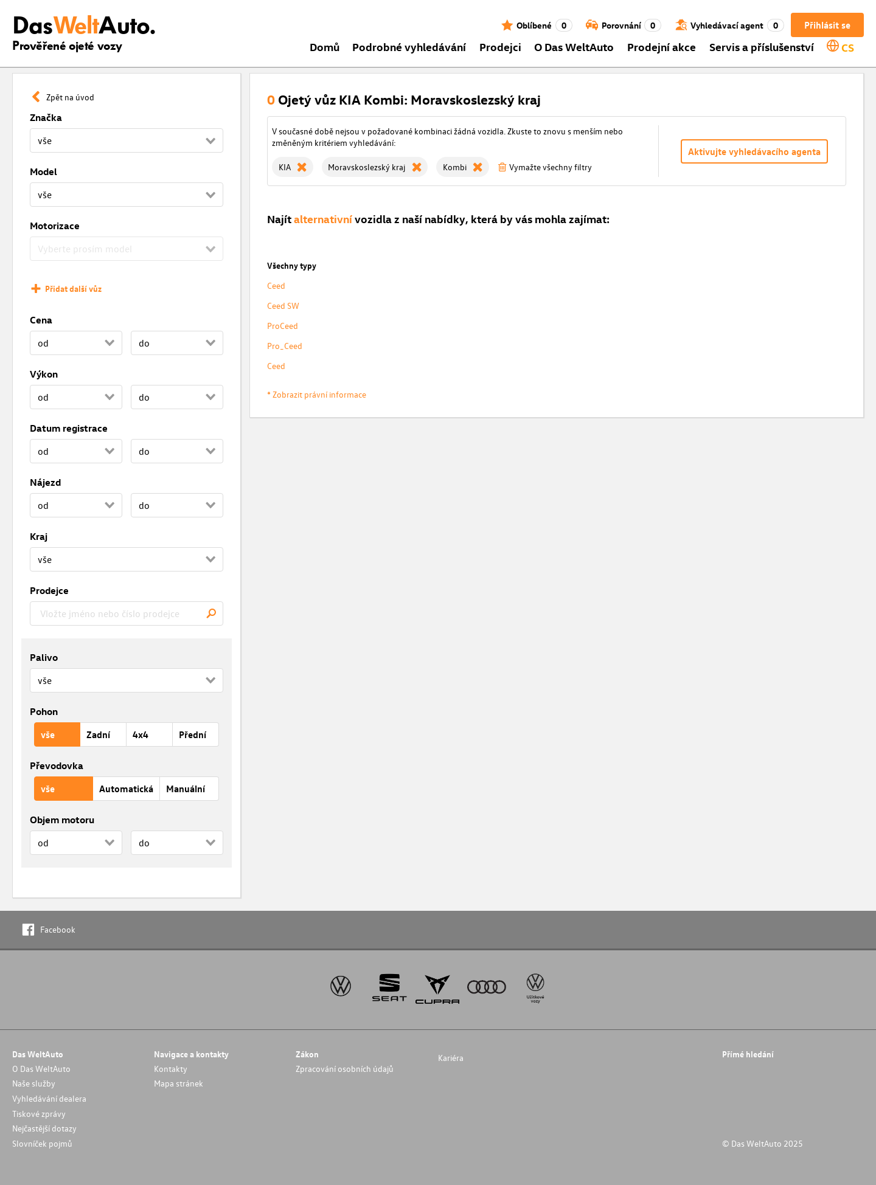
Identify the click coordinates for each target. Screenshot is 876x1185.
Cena (41, 320)
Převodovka (56, 765)
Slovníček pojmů (42, 1143)
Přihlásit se (827, 25)
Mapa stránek (178, 1083)
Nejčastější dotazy (44, 1128)
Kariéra (451, 1057)
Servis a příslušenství (761, 47)
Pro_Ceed (284, 345)
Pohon (44, 711)
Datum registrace (69, 428)
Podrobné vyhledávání (409, 47)
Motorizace (55, 225)
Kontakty (170, 1068)
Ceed (276, 285)
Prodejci (500, 47)
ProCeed (282, 325)
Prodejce (49, 590)
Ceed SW (283, 305)
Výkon (44, 374)
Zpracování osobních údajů (345, 1068)
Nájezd (45, 482)
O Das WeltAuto (574, 47)
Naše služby (33, 1083)
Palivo (44, 657)
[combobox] (126, 613)
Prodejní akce (661, 47)
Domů (324, 47)
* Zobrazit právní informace (316, 394)
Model (43, 171)
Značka (46, 117)
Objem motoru (62, 820)
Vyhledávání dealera (49, 1098)
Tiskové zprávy (39, 1113)
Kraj (38, 536)
